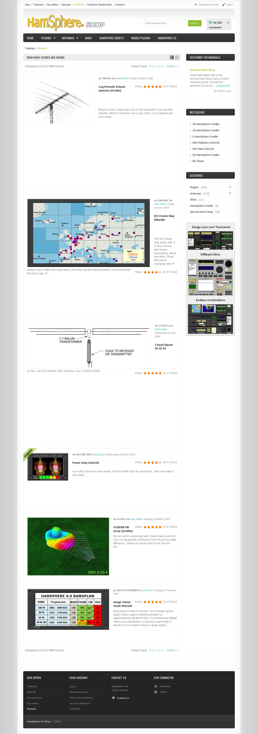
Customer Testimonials (99, 4)
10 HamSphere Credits (206, 130)
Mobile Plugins (140, 38)
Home (30, 38)
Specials (66, 4)
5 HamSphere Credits (205, 136)
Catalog (29, 48)
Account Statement (79, 703)
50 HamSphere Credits (206, 154)
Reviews (79, 4)
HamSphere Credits (111, 38)
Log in (72, 686)
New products (34, 697)
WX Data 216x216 (203, 148)
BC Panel (198, 161)
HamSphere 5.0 (167, 38)
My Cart (218, 22)
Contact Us (118, 677)
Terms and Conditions (81, 697)
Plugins (47, 38)
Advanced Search (79, 692)
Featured (38, 4)
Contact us (123, 698)
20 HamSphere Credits (206, 124)
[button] (194, 23)
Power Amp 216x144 (85, 462)
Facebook (165, 686)
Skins (88, 38)
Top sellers (52, 4)
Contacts (120, 4)
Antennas (68, 38)
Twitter (163, 692)
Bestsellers (197, 112)
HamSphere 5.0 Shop (39, 721)
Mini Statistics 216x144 (206, 142)
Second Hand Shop (201, 211)
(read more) (223, 85)
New (27, 4)
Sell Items (74, 708)
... (164, 66)
